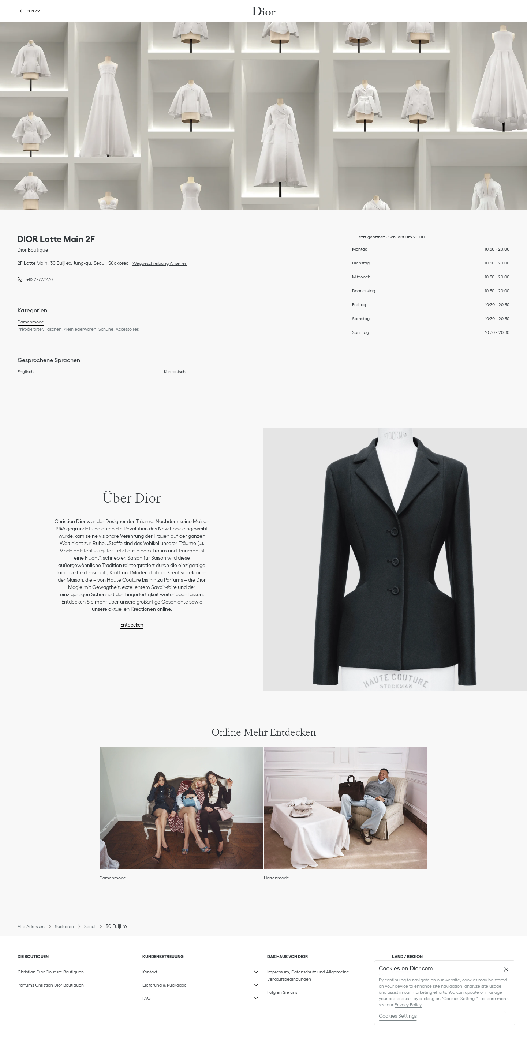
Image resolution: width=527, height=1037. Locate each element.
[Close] (506, 969)
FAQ (179, 996)
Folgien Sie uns (304, 991)
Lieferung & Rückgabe (179, 983)
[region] (444, 992)
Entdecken (131, 625)
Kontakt (179, 970)
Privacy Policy (408, 1004)
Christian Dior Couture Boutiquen (51, 971)
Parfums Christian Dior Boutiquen (51, 984)
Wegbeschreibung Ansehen (158, 263)
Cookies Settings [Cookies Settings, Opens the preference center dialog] (398, 1016)
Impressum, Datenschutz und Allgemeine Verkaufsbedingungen (308, 973)
